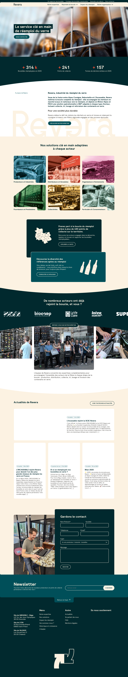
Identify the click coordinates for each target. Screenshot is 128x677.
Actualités (68, 614)
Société (88, 521)
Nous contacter (109, 1)
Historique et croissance (48, 626)
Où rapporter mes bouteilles (56, 1)
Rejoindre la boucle (68, 4)
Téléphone (64, 530)
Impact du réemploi (87, 4)
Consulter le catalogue (47, 274)
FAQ (66, 620)
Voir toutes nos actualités (102, 403)
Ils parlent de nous (72, 617)
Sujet (62, 539)
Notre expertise (53, 4)
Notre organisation (104, 4)
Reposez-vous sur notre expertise (64, 325)
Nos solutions (44, 617)
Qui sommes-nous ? (46, 623)
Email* (83, 530)
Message (63, 547)
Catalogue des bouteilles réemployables (77, 1)
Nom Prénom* (65, 521)
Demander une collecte (96, 1)
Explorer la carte (67, 244)
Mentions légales (71, 623)
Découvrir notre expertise (59, 123)
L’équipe (42, 629)
